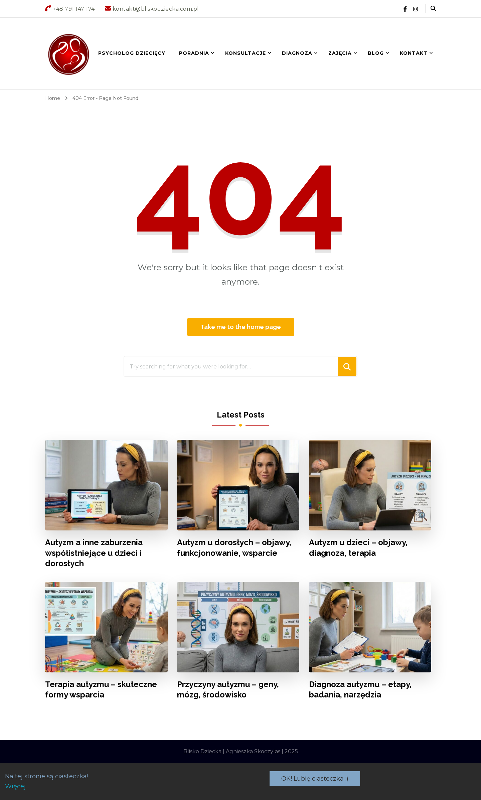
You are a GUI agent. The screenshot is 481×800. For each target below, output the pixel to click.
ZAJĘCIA (340, 53)
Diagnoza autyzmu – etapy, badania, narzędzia (360, 689)
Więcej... (17, 786)
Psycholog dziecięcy (131, 53)
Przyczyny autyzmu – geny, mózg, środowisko (228, 689)
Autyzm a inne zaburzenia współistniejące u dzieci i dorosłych (94, 552)
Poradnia (194, 53)
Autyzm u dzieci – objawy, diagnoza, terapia (358, 547)
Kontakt (414, 53)
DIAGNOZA (297, 53)
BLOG (376, 53)
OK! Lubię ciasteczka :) (314, 778)
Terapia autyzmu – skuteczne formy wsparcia (101, 689)
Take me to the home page (240, 326)
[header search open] (433, 8)
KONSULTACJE (245, 53)
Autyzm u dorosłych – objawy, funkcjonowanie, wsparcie (234, 547)
